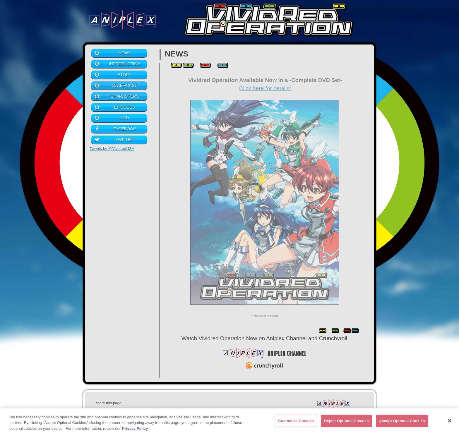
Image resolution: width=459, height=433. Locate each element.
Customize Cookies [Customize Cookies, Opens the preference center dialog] (296, 422)
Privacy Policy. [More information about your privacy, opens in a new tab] (135, 430)
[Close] (449, 422)
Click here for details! (265, 88)
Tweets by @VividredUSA (112, 148)
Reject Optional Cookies (346, 422)
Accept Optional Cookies (402, 422)
